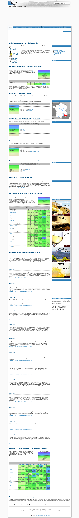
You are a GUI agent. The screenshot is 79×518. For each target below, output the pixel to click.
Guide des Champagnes (58, 50)
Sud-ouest (11, 488)
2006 (23, 108)
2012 (24, 170)
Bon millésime (19, 467)
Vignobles (34, 29)
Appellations (46, 29)
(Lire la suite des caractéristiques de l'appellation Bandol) (18, 187)
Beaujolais (11, 469)
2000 (28, 110)
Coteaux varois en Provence (13, 225)
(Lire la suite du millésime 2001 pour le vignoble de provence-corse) (20, 429)
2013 (29, 169)
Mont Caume (11, 236)
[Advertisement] (39, 17)
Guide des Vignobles (57, 54)
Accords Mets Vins (18, 29)
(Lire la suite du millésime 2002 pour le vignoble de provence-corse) (20, 415)
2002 (23, 135)
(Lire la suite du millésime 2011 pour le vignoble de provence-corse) (20, 291)
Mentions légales (40, 515)
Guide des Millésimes (57, 52)
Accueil (36, 515)
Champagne (11, 474)
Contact (49, 515)
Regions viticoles (40, 29)
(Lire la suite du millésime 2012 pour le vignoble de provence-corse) (20, 277)
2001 (21, 108)
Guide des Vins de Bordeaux (59, 49)
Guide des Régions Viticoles (58, 55)
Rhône (10, 485)
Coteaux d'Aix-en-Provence (13, 223)
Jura (10, 477)
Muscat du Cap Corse (12, 238)
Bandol (33, 71)
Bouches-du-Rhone (12, 220)
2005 (29, 110)
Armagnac (11, 467)
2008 (31, 110)
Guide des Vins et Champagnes (59, 48)
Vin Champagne (11, 29)
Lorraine (11, 482)
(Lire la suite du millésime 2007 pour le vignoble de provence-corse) (20, 346)
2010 (31, 109)
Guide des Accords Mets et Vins (59, 51)
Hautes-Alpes (11, 228)
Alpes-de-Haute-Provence (13, 212)
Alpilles (10, 215)
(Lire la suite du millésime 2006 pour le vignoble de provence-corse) (20, 360)
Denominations (52, 29)
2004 (29, 109)
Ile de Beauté (11, 230)
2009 (23, 129)
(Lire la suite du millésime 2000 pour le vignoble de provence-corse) (20, 443)
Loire (10, 480)
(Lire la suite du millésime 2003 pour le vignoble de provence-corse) (20, 401)
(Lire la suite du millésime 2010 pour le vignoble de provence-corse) (20, 305)
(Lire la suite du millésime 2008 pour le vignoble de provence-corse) (20, 332)
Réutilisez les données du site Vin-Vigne (22, 497)
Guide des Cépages (57, 53)
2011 (32, 109)
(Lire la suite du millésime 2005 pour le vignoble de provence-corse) (20, 374)
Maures (11, 233)
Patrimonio (11, 241)
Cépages (29, 29)
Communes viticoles (62, 29)
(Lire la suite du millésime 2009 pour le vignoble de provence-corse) (20, 319)
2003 (29, 131)
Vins (57, 29)
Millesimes (25, 29)
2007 (21, 165)
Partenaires (45, 515)
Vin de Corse (11, 246)
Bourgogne (11, 472)
